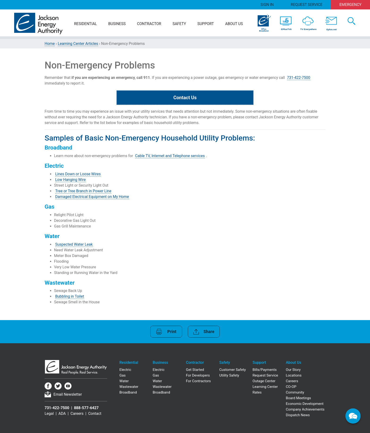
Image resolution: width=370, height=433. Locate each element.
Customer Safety (232, 370)
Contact (94, 413)
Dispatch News (298, 415)
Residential (85, 23)
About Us (234, 23)
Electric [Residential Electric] (125, 370)
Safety (179, 23)
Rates (256, 392)
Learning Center (265, 387)
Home (50, 43)
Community (295, 392)
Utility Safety (229, 375)
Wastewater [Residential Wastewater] (128, 387)
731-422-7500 (298, 77)
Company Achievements (305, 409)
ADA (62, 413)
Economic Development (305, 404)
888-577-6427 (86, 408)
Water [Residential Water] (124, 381)
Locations (294, 375)
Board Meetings (298, 398)
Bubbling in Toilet (69, 296)
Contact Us (185, 97)
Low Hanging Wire (70, 179)
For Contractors (198, 381)
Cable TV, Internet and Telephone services (170, 156)
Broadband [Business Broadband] (161, 392)
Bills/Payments (264, 370)
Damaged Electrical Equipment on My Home (92, 196)
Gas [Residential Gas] (122, 375)
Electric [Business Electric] (158, 370)
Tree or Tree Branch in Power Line (83, 191)
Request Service (306, 4)
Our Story (293, 370)
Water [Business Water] (157, 381)
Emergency (351, 4)
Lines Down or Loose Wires (78, 174)
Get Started (195, 370)
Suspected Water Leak (74, 244)
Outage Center (263, 381)
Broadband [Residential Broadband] (128, 392)
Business (117, 23)
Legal (49, 413)
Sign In (267, 4)
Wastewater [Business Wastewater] (162, 387)
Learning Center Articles (78, 43)
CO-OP (291, 387)
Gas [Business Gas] (156, 375)
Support (205, 23)
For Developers (198, 375)
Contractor (149, 23)
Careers (77, 413)
